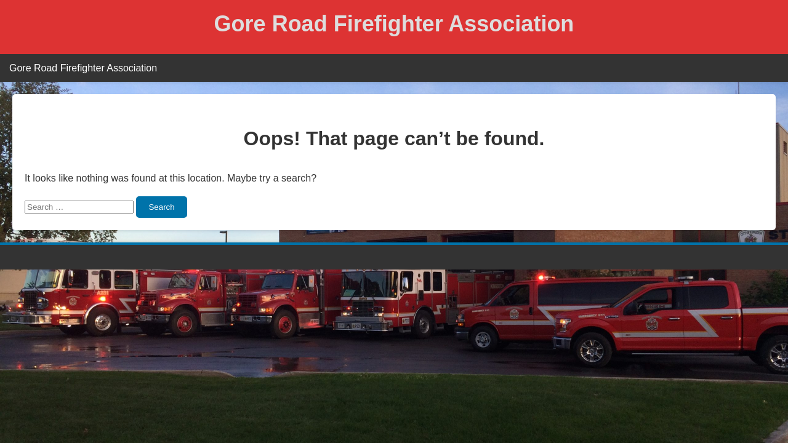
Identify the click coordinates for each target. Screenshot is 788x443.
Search (161, 207)
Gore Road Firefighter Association (394, 23)
